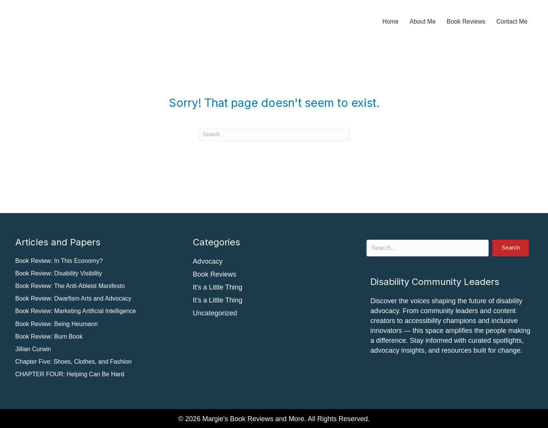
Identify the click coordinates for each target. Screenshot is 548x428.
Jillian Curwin (33, 349)
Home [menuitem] (390, 21)
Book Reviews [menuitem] (466, 21)
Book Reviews (214, 274)
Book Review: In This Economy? (59, 261)
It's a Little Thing (217, 287)
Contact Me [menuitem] (511, 21)
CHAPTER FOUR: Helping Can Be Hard (69, 374)
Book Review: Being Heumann (56, 324)
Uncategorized (215, 313)
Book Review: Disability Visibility (58, 273)
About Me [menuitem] (422, 21)
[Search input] (427, 248)
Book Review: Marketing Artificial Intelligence (75, 311)
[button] (510, 248)
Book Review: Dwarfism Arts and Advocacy (73, 298)
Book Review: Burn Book (49, 336)
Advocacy (208, 261)
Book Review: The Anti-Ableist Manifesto (70, 286)
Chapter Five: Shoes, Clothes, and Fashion (73, 361)
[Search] (274, 134)
